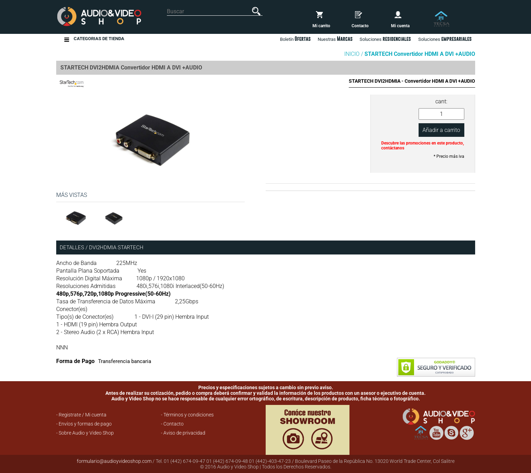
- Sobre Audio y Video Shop (85, 433)
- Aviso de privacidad (183, 433)
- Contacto (172, 424)
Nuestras (335, 39)
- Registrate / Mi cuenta (81, 414)
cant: (441, 101)
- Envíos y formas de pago (84, 424)
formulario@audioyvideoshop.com (114, 461)
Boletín (295, 39)
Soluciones (445, 39)
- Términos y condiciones (187, 414)
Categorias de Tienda (99, 40)
